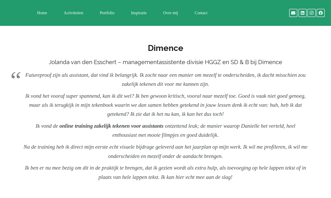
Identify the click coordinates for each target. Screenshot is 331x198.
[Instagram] (311, 13)
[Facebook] (321, 13)
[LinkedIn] (302, 13)
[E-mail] (293, 13)
